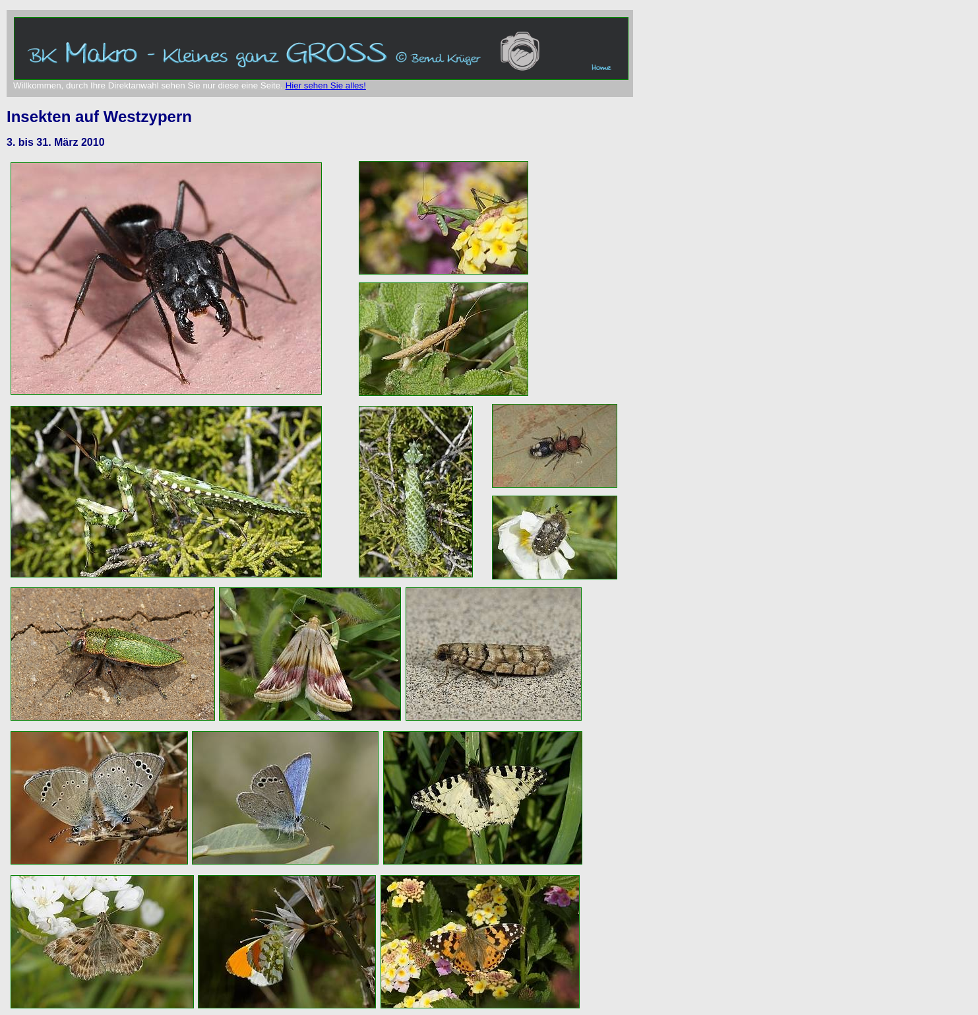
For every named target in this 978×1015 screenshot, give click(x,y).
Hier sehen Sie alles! (326, 85)
